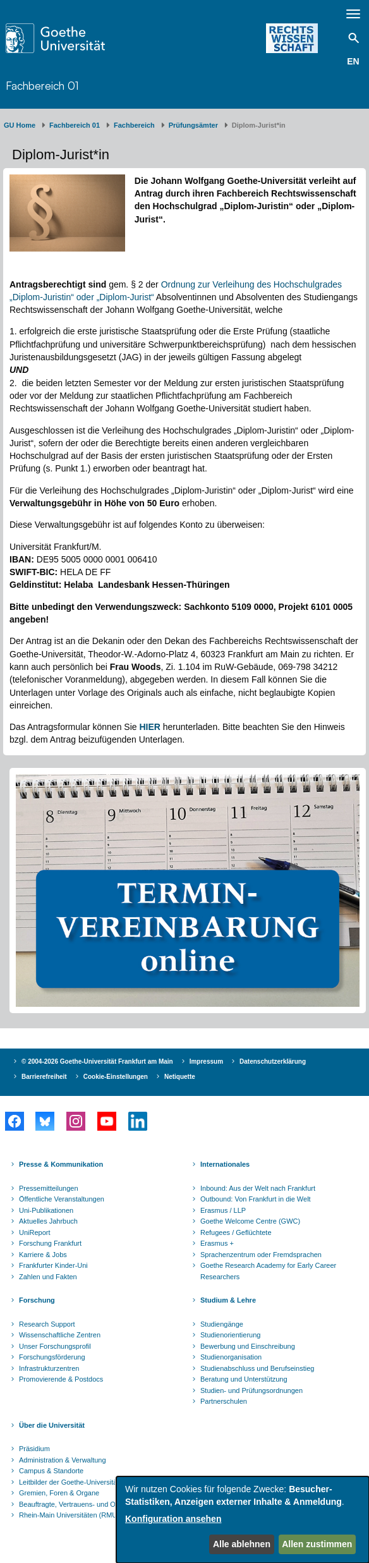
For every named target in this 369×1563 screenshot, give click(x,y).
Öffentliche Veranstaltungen (61, 1199)
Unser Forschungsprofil (55, 1346)
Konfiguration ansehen (173, 1519)
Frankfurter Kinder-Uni (53, 1265)
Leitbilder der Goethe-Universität (69, 1482)
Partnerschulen (223, 1401)
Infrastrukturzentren (49, 1368)
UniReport (35, 1232)
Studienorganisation (231, 1357)
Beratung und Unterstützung (243, 1379)
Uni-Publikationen (46, 1210)
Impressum (206, 1061)
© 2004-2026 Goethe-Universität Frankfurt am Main (97, 1061)
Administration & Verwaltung (62, 1460)
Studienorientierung (230, 1335)
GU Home (19, 125)
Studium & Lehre (228, 1300)
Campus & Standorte (51, 1471)
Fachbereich (134, 125)
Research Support (47, 1324)
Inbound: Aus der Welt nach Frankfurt (257, 1188)
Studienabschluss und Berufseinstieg (257, 1368)
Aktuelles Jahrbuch (48, 1221)
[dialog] (242, 1519)
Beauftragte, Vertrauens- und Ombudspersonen (92, 1504)
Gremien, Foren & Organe (59, 1493)
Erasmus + (217, 1243)
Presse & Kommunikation (61, 1164)
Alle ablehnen (241, 1544)
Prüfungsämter (193, 125)
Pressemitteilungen (48, 1188)
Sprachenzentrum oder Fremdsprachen (261, 1254)
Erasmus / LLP (223, 1210)
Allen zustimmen (317, 1544)
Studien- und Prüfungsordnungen (251, 1390)
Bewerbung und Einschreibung (247, 1346)
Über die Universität (52, 1425)
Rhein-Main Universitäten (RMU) (69, 1515)
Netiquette (179, 1076)
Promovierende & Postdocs (61, 1379)
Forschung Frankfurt (50, 1243)
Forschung (37, 1300)
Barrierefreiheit (44, 1076)
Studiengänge (221, 1324)
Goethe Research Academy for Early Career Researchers (268, 1271)
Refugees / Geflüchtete (236, 1232)
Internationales (225, 1164)
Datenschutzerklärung (272, 1061)
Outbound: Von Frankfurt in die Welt (255, 1199)
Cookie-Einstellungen (115, 1076)
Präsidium (34, 1448)
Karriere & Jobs (43, 1254)
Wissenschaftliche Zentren (59, 1335)
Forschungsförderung (52, 1357)
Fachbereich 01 (42, 85)
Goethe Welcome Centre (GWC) (250, 1221)
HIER (149, 727)
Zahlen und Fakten (48, 1276)
